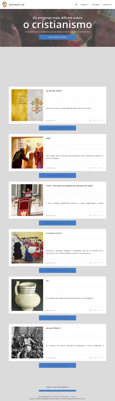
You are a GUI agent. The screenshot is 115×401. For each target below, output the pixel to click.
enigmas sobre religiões (57, 128)
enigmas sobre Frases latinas (57, 224)
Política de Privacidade (61, 397)
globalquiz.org (16, 4)
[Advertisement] (57, 66)
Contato (73, 397)
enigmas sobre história (57, 319)
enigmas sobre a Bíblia (57, 176)
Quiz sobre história (57, 37)
